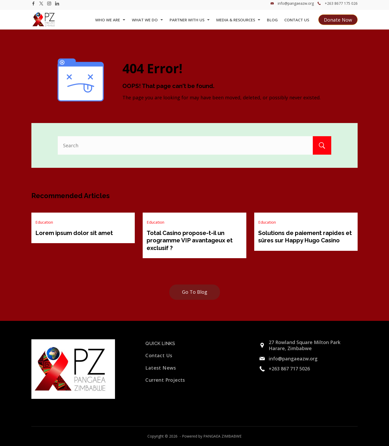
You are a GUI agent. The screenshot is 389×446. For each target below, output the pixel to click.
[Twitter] (41, 7)
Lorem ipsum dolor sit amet (74, 232)
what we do (147, 23)
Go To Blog (194, 292)
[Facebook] (33, 7)
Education (44, 222)
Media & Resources (238, 23)
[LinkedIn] (57, 7)
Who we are (110, 23)
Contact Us (296, 23)
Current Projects (165, 380)
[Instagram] (49, 7)
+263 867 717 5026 (289, 368)
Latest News (160, 368)
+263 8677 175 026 (341, 6)
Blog (272, 23)
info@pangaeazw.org (296, 6)
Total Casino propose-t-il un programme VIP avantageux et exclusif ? (190, 240)
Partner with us (190, 23)
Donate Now (338, 23)
